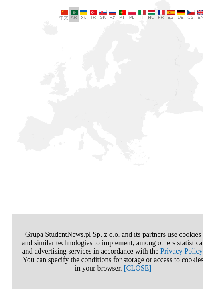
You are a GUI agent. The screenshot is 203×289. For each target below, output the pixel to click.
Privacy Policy (170, 251)
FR (149, 15)
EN (189, 15)
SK (91, 15)
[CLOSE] (126, 268)
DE (169, 15)
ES (159, 15)
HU (140, 15)
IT (130, 15)
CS (179, 15)
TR (81, 15)
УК (72, 15)
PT (110, 15)
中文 (52, 15)
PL (120, 15)
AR (62, 15)
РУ (101, 15)
